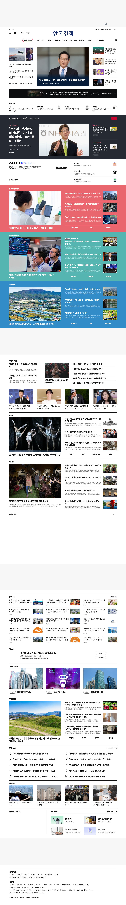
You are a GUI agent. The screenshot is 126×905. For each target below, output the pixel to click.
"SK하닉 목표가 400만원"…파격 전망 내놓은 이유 (83, 217)
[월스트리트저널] (22, 33)
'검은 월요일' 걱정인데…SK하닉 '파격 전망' (88, 383)
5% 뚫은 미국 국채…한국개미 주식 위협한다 (111, 83)
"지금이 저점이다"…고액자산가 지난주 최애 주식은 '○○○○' (35, 776)
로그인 (115, 30)
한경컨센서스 (74, 227)
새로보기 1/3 (113, 596)
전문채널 (90, 40)
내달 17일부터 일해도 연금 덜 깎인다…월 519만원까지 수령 (21, 72)
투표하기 (101, 653)
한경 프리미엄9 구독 (106, 30)
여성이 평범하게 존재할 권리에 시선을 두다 (80, 432)
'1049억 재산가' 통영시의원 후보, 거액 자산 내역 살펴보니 (34, 759)
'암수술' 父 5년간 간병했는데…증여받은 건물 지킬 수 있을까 (91, 753)
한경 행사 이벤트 (14, 811)
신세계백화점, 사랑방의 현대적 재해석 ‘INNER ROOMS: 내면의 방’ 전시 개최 (81, 727)
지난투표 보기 (100, 657)
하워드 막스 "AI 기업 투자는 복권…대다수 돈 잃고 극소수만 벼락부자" (83, 266)
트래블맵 (71, 738)
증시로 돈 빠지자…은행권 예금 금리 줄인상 (21, 84)
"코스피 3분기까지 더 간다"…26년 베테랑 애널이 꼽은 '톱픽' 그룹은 (21, 135)
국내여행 (84, 738)
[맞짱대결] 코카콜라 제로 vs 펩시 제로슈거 (38, 652)
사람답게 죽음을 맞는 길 (72, 109)
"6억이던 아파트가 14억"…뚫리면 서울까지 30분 (82, 289)
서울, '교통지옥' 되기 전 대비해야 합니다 (76, 803)
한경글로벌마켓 (14, 235)
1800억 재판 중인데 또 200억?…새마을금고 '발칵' (87, 776)
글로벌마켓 (57, 40)
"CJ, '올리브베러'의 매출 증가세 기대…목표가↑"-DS (57, 620)
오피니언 (81, 40)
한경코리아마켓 (14, 188)
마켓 (108, 227)
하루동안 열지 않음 (108, 93)
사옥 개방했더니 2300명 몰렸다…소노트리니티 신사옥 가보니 (94, 638)
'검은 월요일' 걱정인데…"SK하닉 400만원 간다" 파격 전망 (90, 759)
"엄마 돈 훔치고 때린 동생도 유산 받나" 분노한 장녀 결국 (104, 803)
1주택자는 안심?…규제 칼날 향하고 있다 (48, 803)
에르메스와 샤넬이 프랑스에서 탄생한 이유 (80, 490)
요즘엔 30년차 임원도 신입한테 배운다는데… (89, 373)
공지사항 (54, 811)
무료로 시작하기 (61, 168)
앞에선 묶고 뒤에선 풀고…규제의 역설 (20, 803)
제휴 (18, 885)
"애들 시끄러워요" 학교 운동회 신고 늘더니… (89, 369)
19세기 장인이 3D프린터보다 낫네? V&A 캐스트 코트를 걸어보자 (83, 443)
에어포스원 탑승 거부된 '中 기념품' (102, 110)
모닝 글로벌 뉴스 (97, 143)
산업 (43, 40)
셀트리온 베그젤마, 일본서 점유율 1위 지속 (94, 620)
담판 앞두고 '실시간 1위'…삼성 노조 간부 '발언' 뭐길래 (94, 610)
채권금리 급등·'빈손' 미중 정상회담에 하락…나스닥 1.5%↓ (31, 276)
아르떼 (11, 415)
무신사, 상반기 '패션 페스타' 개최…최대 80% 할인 (19, 610)
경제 (38, 40)
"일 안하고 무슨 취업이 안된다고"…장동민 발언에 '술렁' (19, 407)
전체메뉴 (101, 40)
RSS (50, 885)
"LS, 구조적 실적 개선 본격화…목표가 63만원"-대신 (20, 638)
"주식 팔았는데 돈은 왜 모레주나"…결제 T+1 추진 (31, 228)
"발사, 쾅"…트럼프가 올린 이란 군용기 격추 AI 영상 (21, 65)
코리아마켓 (49, 40)
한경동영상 (12, 514)
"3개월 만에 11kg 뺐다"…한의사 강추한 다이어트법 (104, 407)
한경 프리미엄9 (28, 40)
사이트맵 (37, 885)
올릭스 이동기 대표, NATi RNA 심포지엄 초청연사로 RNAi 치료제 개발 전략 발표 (20, 602)
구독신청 (19, 875)
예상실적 (73, 276)
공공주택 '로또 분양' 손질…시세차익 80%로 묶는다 (31, 323)
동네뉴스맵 (74, 323)
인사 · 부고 (110, 811)
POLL (11, 649)
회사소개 (12, 875)
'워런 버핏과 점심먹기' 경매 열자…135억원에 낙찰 (83, 254)
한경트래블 (12, 699)
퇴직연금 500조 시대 (20, 692)
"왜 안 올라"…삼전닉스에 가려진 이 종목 (87, 364)
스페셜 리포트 (13, 666)
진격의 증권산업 (93, 692)
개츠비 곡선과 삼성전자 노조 (45, 109)
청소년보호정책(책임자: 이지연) (81, 885)
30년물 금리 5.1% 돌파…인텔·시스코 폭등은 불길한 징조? (83, 242)
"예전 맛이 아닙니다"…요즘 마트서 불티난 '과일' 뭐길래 (33, 765)
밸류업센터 (108, 323)
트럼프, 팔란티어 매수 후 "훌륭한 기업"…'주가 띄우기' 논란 (76, 407)
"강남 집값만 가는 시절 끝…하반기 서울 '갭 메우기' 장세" (82, 301)
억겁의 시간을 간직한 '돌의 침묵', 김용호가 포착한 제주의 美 (83, 419)
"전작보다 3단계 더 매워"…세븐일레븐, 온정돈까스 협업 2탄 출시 (57, 601)
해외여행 (97, 738)
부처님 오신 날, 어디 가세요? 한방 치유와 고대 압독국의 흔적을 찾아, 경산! (34, 740)
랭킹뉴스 (12, 748)
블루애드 (40, 875)
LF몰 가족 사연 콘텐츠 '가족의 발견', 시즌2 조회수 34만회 (94, 601)
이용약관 (56, 885)
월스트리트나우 (71, 238)
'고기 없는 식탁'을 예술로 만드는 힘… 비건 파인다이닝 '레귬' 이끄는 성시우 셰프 (83, 715)
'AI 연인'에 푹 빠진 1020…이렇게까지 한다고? (89, 378)
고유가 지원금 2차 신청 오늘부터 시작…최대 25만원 (111, 72)
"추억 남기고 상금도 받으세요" (76, 313)
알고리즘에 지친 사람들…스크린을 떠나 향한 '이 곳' (82, 502)
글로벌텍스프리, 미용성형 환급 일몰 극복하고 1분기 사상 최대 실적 (57, 638)
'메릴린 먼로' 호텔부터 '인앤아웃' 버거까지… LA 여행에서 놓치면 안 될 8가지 (82, 703)
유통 (75, 40)
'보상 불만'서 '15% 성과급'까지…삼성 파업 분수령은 (62, 80)
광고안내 (33, 875)
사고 (116, 811)
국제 (71, 40)
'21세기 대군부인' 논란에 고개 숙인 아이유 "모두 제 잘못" (48, 407)
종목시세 (91, 276)
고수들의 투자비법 (13, 125)
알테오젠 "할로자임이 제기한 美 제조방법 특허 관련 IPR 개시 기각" (57, 610)
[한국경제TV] (16, 33)
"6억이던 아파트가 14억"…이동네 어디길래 (23, 376)
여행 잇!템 (110, 738)
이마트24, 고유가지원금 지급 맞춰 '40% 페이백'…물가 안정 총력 (57, 629)
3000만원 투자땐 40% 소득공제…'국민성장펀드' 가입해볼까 (100, 130)
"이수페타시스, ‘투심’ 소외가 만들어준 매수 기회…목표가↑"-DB (94, 629)
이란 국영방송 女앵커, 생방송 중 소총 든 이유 (56, 381)
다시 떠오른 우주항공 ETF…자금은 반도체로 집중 (87, 770)
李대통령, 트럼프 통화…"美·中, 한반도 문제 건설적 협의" (110, 61)
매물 (91, 323)
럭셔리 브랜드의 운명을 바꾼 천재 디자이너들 (28, 501)
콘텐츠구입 (22, 885)
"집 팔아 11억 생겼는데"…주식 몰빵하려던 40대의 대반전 (34, 770)
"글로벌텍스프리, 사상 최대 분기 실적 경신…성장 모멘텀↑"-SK (19, 629)
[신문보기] (10, 33)
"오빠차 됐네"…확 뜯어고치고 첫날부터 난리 (23, 365)
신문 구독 (96, 30)
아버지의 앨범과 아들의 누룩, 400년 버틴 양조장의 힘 (83, 478)
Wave (11, 462)
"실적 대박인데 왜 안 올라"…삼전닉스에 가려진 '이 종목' (82, 205)
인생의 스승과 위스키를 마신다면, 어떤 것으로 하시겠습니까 (83, 466)
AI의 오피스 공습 (56, 692)
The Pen (12, 783)
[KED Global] (28, 33)
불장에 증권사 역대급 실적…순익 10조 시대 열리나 (21, 78)
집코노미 (65, 40)
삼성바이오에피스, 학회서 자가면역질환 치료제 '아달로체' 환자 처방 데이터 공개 (20, 621)
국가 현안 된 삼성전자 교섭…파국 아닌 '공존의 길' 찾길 (21, 110)
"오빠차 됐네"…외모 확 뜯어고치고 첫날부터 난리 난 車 (89, 765)
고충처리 (26, 875)
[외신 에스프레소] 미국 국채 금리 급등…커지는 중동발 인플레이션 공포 (100, 147)
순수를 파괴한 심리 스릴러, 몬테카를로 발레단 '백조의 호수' (35, 454)
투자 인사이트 (96, 125)
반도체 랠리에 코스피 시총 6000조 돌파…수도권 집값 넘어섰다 (110, 52)
